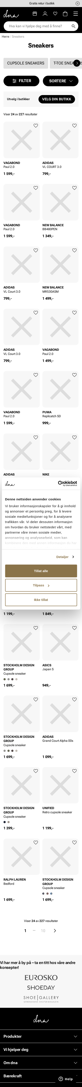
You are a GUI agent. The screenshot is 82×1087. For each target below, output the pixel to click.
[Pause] (77, 3)
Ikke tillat (41, 599)
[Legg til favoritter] (36, 126)
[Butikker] (35, 13)
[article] (21, 146)
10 (43, 930)
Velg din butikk (56, 99)
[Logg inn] (45, 13)
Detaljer (62, 557)
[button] (61, 81)
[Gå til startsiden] (11, 13)
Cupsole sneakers (25, 63)
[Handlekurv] (65, 13)
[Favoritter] (55, 13)
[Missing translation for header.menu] (75, 13)
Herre (5, 36)
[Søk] (73, 26)
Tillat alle (41, 571)
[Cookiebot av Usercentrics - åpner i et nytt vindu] (58, 484)
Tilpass (41, 585)
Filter (21, 81)
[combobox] (39, 26)
